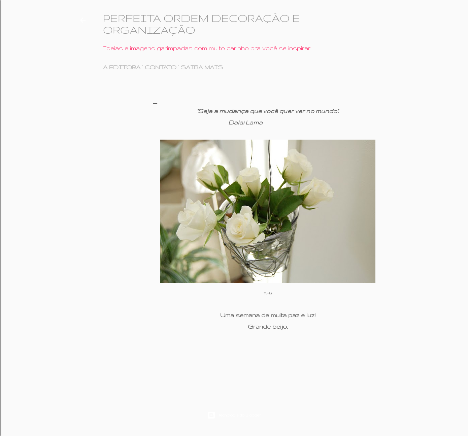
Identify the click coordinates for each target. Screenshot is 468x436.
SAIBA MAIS (202, 67)
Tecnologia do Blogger (234, 415)
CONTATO (160, 67)
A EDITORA (121, 67)
